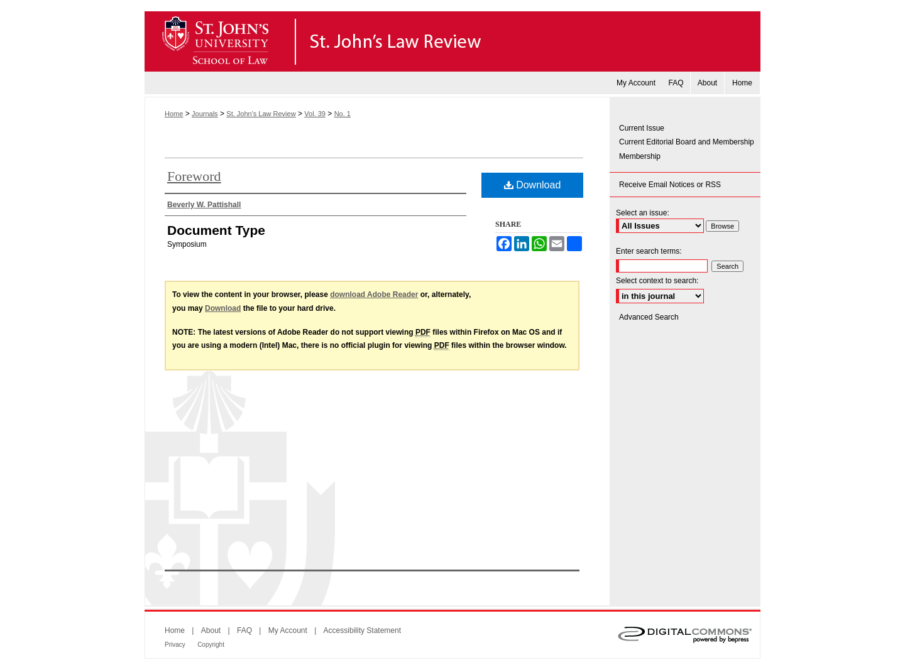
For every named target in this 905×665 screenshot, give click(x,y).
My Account (287, 630)
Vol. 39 (315, 113)
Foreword (194, 176)
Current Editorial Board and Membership (686, 142)
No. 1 (342, 113)
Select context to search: (657, 280)
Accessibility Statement (362, 630)
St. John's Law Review (452, 41)
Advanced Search (649, 317)
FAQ (244, 630)
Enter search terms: (649, 251)
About (211, 630)
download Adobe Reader (374, 294)
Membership (640, 156)
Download (532, 185)
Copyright (210, 644)
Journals (205, 113)
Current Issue (641, 128)
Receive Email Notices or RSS (670, 184)
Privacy (175, 644)
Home (174, 113)
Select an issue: (642, 212)
